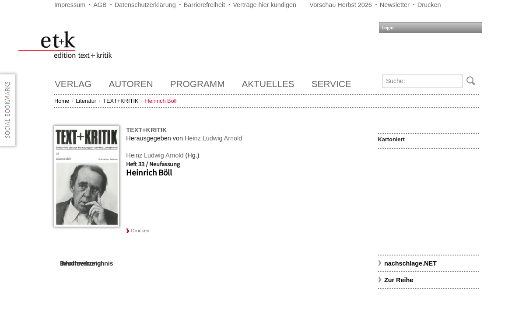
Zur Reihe (398, 280)
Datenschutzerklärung (145, 4)
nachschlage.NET (410, 263)
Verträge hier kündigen (264, 4)
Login (387, 27)
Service (331, 84)
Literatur (86, 101)
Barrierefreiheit (204, 4)
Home (61, 101)
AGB (99, 4)
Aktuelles (268, 84)
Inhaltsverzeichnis (86, 263)
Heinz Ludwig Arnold (213, 138)
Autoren (131, 84)
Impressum (69, 4)
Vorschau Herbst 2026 (340, 4)
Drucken (429, 4)
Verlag (73, 84)
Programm (197, 84)
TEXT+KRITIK (120, 101)
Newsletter (395, 4)
